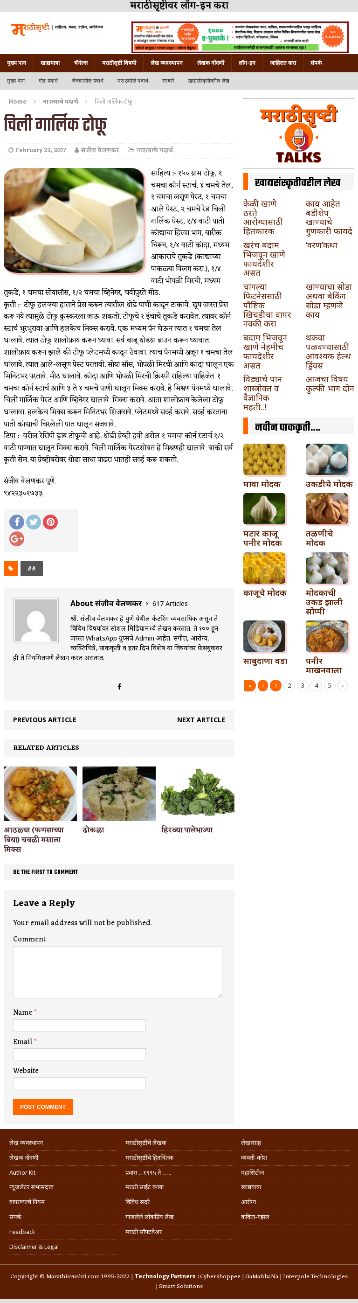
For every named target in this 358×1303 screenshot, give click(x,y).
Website (26, 1071)
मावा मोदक (262, 483)
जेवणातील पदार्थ (87, 81)
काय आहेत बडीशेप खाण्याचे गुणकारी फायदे (329, 217)
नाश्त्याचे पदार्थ (155, 150)
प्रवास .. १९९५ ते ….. (148, 1172)
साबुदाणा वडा (265, 660)
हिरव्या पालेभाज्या (187, 830)
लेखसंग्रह (251, 1142)
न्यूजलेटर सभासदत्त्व (31, 1187)
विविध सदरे (137, 1201)
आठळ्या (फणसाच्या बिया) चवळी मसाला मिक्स (33, 840)
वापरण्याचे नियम (27, 1201)
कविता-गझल (255, 1216)
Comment (29, 939)
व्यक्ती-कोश (254, 1157)
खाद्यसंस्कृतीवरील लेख (208, 81)
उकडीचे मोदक (329, 483)
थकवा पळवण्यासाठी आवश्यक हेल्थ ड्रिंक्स (328, 351)
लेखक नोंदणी (210, 63)
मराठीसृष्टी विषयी (119, 63)
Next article (201, 719)
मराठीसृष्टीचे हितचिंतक (149, 1157)
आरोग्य (248, 1201)
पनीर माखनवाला (324, 665)
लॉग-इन (247, 63)
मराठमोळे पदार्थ (132, 81)
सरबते (168, 81)
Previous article (44, 719)
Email (23, 1042)
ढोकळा (93, 830)
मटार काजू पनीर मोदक (262, 538)
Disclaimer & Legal (34, 1246)
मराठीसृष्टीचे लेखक (145, 1142)
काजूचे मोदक (265, 592)
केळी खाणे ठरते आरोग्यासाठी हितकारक (263, 217)
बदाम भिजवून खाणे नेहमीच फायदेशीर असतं (265, 351)
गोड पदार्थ (48, 81)
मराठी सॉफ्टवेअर (143, 1231)
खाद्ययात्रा (50, 63)
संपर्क (316, 63)
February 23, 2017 (41, 150)
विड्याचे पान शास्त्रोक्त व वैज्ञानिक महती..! (262, 392)
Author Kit (22, 1172)
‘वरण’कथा (321, 245)
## (32, 568)
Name (23, 1012)
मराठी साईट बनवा (144, 1187)
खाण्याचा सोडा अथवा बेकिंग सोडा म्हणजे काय (329, 300)
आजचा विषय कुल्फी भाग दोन (330, 383)
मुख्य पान (16, 63)
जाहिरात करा (283, 63)
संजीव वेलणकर (100, 150)
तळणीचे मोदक (319, 538)
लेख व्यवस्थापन (167, 63)
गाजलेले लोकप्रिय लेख (149, 1216)
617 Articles (170, 603)
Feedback (22, 1231)
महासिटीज (252, 1172)
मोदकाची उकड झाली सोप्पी (324, 602)
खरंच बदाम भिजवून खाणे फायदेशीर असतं (264, 258)
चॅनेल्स (81, 63)
